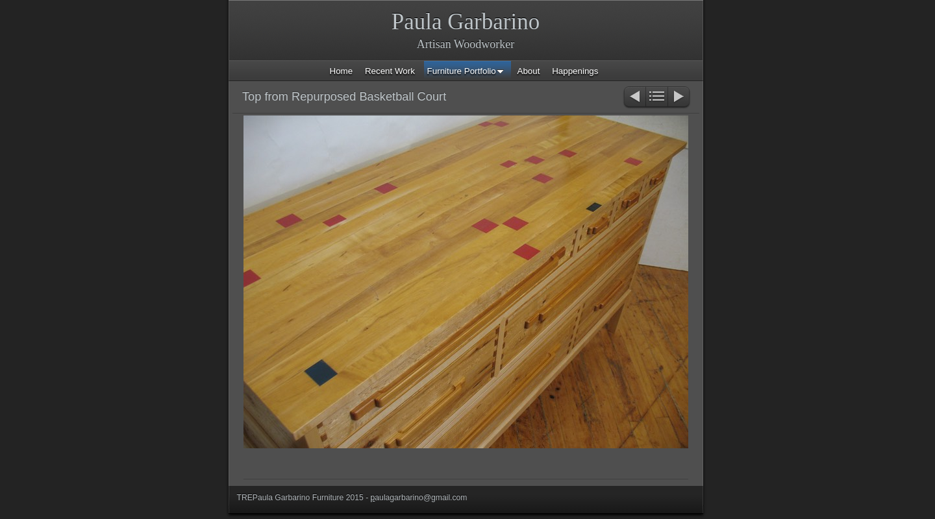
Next (679, 97)
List (656, 97)
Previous (634, 97)
